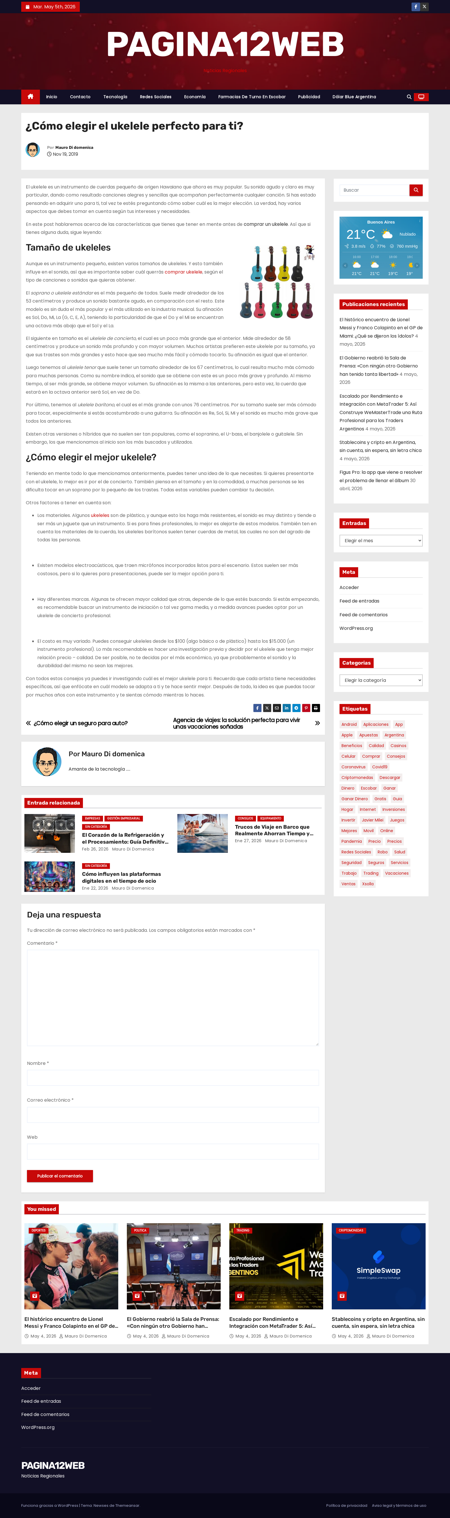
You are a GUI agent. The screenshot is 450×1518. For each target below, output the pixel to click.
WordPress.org (356, 628)
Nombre (38, 1063)
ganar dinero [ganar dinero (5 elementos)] (355, 799)
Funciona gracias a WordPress (50, 1505)
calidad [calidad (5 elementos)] (376, 746)
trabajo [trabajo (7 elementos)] (349, 873)
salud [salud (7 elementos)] (399, 852)
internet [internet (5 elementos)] (368, 809)
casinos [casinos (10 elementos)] (398, 746)
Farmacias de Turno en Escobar (252, 97)
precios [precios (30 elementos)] (394, 841)
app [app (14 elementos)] (399, 724)
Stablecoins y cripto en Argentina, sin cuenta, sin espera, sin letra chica (378, 1322)
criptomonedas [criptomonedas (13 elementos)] (357, 777)
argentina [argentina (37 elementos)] (394, 735)
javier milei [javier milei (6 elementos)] (372, 820)
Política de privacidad (346, 1505)
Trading (242, 1230)
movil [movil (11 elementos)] (369, 831)
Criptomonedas (351, 1230)
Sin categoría (96, 827)
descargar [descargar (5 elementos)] (390, 777)
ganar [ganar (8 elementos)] (389, 788)
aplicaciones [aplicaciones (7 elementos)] (376, 724)
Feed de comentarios (364, 614)
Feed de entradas (359, 601)
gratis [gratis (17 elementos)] (380, 799)
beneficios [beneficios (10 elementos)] (352, 746)
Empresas (92, 818)
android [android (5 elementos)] (349, 724)
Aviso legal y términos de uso (399, 1505)
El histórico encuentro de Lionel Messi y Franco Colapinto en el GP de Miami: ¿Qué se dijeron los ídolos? (381, 327)
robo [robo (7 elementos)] (383, 852)
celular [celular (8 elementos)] (349, 756)
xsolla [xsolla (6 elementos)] (368, 884)
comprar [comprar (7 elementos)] (371, 756)
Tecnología (115, 97)
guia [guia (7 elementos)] (397, 799)
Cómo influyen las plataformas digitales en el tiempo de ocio (121, 877)
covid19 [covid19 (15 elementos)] (379, 767)
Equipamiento (270, 818)
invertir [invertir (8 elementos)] (348, 820)
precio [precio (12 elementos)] (374, 841)
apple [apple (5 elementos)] (347, 735)
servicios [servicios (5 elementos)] (399, 862)
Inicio (51, 97)
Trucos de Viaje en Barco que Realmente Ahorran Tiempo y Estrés (272, 834)
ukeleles (100, 515)
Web (32, 1137)
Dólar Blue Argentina (354, 97)
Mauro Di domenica (74, 147)
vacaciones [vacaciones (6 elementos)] (397, 873)
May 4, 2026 (44, 1336)
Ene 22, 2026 (95, 888)
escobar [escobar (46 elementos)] (369, 788)
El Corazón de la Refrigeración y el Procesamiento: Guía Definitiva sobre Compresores (125, 842)
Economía (195, 97)
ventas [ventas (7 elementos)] (349, 884)
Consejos (245, 818)
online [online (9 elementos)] (386, 831)
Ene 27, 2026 (248, 841)
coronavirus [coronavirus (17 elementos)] (354, 767)
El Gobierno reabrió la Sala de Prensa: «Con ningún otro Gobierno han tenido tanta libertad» (379, 366)
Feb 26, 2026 (95, 849)
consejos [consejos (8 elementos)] (396, 756)
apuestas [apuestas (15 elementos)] (368, 735)
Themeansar (127, 1505)
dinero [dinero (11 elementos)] (348, 788)
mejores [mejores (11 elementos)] (349, 831)
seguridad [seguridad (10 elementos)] (352, 862)
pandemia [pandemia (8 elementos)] (352, 841)
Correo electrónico (50, 1100)
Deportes (39, 1230)
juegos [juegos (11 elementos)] (397, 820)
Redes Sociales (156, 97)
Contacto (80, 97)
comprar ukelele (183, 272)
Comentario (42, 943)
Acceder (349, 587)
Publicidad (309, 97)
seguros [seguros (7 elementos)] (376, 862)
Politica (140, 1230)
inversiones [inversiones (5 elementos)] (394, 809)
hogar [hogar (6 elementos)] (347, 809)
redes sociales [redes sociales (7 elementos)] (356, 852)
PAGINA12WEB (225, 44)
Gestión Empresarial (123, 818)
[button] (409, 97)
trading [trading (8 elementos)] (371, 873)
